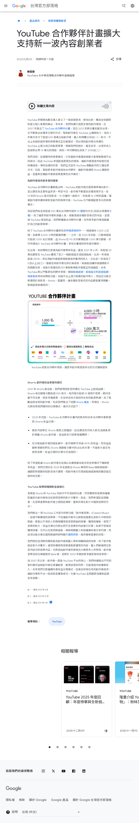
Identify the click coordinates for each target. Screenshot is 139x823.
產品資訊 (35, 20)
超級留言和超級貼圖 (97, 272)
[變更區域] (51, 812)
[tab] (50, 747)
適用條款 (73, 534)
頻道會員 (33, 276)
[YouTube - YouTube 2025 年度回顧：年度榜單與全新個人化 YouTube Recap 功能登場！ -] (42, 699)
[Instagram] (43, 771)
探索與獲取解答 (57, 20)
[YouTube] (63, 771)
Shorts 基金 (82, 402)
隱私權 (10, 800)
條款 (22, 800)
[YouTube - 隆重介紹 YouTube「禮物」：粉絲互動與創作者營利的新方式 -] (96, 699)
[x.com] (53, 771)
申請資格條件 (73, 230)
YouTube (57, 621)
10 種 (80, 211)
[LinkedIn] (83, 771)
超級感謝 (78, 272)
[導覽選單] (5, 5)
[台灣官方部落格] (18, 20)
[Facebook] (73, 771)
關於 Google (38, 800)
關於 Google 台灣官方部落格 (92, 800)
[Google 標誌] (13, 788)
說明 (12, 812)
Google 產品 (59, 800)
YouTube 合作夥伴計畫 (57, 128)
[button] (116, 59)
